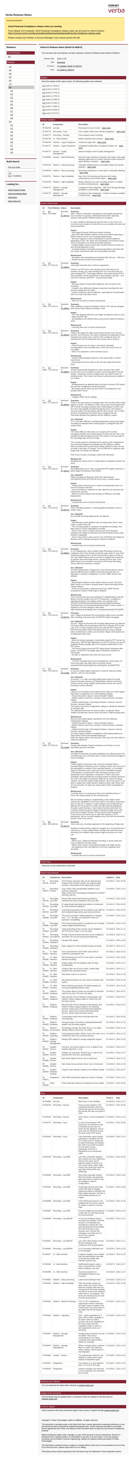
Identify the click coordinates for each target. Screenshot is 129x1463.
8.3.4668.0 (65, 267)
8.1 (11, 91)
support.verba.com (86, 1385)
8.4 (11, 101)
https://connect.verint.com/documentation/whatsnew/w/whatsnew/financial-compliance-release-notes (54, 33)
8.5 (11, 104)
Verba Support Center (16, 190)
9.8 (11, 149)
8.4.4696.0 (65, 372)
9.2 (11, 128)
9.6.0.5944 (65, 747)
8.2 (11, 94)
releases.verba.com (49, 1399)
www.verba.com (14, 201)
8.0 (10, 87)
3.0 (10, 67)
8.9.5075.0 (65, 617)
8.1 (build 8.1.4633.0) (65, 70)
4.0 (10, 74)
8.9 (11, 118)
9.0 (10, 122)
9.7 (11, 146)
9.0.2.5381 (65, 673)
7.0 (10, 84)
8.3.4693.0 (65, 335)
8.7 (11, 111)
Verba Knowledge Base (17, 194)
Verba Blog (12, 197)
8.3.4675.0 (65, 216)
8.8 (11, 115)
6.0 (10, 80)
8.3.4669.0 (65, 308)
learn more (106, 128)
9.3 (11, 132)
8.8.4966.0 (65, 553)
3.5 (10, 70)
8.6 (11, 108)
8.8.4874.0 (65, 510)
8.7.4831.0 (65, 471)
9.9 (9, 57)
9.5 (11, 139)
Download (61, 62)
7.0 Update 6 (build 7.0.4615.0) (69, 66)
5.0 (10, 77)
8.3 (11, 98)
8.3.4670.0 (65, 826)
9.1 (11, 125)
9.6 (11, 142)
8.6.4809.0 (65, 405)
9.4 (11, 135)
